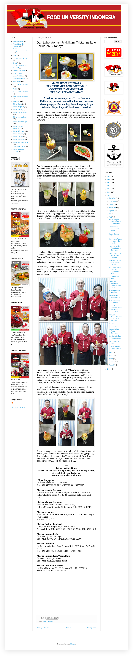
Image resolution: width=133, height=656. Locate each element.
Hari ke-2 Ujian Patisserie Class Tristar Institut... (115, 222)
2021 (109, 189)
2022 (109, 186)
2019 (109, 195)
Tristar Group (17, 109)
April (111, 355)
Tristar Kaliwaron (47, 621)
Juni (110, 217)
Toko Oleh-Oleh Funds (20, 96)
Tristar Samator (18, 137)
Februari (112, 362)
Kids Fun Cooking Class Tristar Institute (115, 262)
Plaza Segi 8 (17, 81)
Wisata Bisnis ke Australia (18, 151)
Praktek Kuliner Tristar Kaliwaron (114, 331)
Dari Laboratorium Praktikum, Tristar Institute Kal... (115, 270)
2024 (109, 179)
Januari (111, 365)
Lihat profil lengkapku (18, 407)
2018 (109, 369)
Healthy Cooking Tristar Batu (114, 302)
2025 (109, 176)
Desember (112, 198)
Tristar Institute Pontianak (18, 127)
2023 (109, 183)
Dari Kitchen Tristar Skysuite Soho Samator (115, 241)
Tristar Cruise (17, 104)
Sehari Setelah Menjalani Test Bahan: (114, 229)
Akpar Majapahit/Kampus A (20, 50)
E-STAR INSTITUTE (20, 58)
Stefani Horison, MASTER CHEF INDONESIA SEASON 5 (115, 309)
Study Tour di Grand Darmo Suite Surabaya (115, 255)
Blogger (72, 644)
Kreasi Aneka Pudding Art (113, 325)
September (112, 207)
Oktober (112, 204)
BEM (14, 55)
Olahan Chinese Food (114, 235)
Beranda (68, 628)
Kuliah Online (17, 73)
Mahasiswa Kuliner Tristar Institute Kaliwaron (115, 248)
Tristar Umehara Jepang (20, 142)
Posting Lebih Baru (43, 628)
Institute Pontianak (19, 70)
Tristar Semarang (18, 139)
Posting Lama (91, 628)
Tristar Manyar (18, 134)
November (112, 201)
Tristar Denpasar (18, 107)
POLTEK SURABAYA (20, 84)
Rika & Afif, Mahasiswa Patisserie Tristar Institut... (115, 284)
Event (15, 63)
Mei (110, 352)
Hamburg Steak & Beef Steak (114, 291)
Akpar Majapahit (18, 41)
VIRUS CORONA (19, 147)
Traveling (16, 101)
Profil (15, 89)
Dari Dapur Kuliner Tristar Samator (115, 337)
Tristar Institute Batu (19, 117)
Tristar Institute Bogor (20, 122)
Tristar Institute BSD (19, 112)
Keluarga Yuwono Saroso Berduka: (115, 347)
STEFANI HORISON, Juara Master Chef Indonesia (115, 318)
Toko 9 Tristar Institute (20, 92)
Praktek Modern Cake (114, 342)
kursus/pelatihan (18, 76)
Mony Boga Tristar (19, 79)
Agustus (112, 211)
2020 (109, 192)
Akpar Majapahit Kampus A (18, 45)
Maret (111, 359)
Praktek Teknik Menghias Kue (114, 297)
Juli (110, 214)
